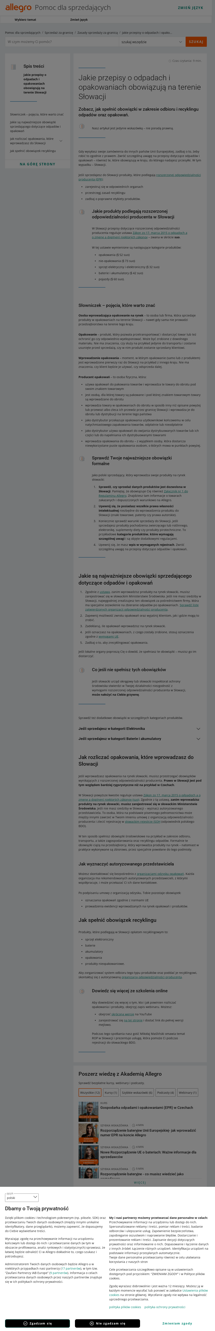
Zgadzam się (37, 1323)
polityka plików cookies (125, 1307)
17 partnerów (71, 1268)
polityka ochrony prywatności (164, 1307)
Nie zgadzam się (107, 1323)
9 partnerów (58, 1273)
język (10, 1193)
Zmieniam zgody (177, 1323)
